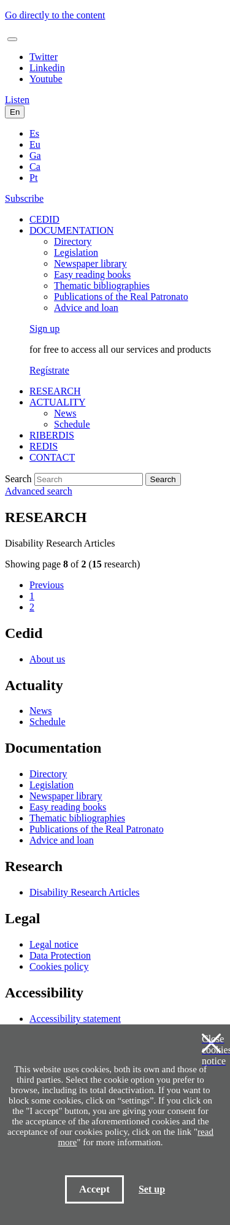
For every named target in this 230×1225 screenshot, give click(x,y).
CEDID (44, 219)
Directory (72, 241)
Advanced (38, 491)
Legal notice (54, 944)
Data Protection (60, 955)
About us (47, 659)
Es (34, 133)
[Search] (88, 479)
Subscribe (24, 198)
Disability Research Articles (84, 892)
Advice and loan (86, 307)
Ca (34, 166)
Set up (152, 1189)
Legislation (76, 252)
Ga (35, 155)
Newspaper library (90, 263)
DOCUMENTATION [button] (71, 230)
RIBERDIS (51, 435)
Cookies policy (58, 966)
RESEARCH (55, 391)
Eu (34, 144)
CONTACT (52, 457)
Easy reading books (92, 274)
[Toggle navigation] (12, 39)
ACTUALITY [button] (57, 402)
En (15, 112)
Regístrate (49, 370)
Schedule (72, 424)
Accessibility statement (75, 1018)
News (65, 413)
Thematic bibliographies (102, 285)
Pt (33, 177)
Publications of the (121, 296)
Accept (94, 1189)
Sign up (44, 328)
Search (18, 479)
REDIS (43, 446)
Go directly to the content (55, 15)
